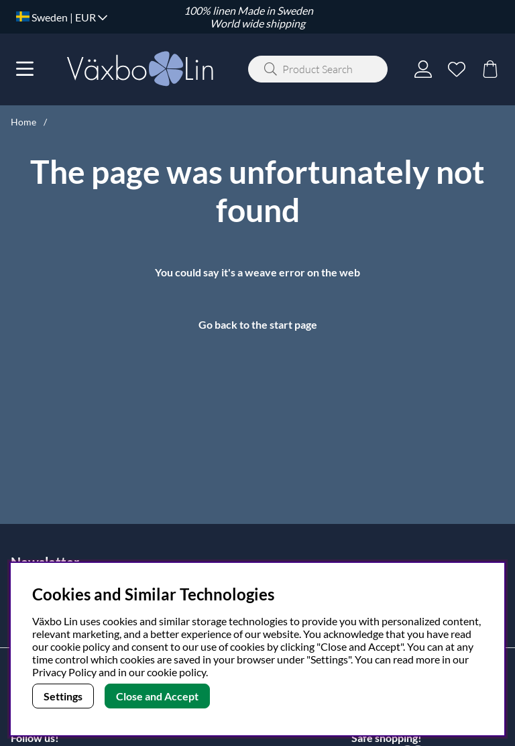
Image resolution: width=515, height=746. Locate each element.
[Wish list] (457, 69)
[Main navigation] (25, 69)
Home (23, 121)
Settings (63, 696)
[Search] (318, 69)
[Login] (423, 69)
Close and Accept (157, 696)
